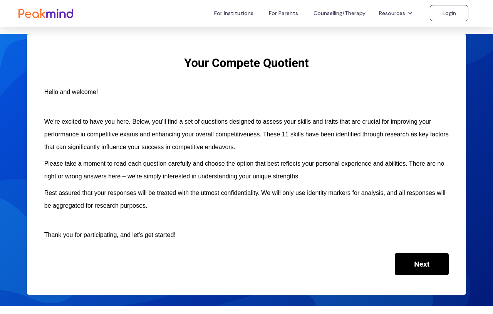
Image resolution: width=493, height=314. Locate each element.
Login (449, 13)
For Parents (283, 13)
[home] (45, 13)
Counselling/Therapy (340, 13)
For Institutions (233, 13)
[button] (397, 13)
